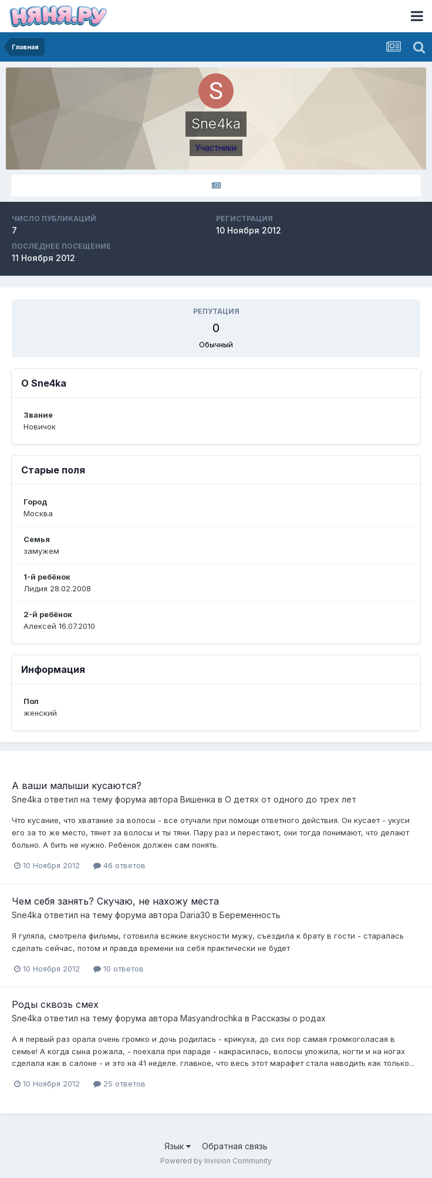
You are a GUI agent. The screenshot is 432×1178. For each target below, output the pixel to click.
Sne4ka (27, 799)
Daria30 (195, 915)
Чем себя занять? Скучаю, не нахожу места (115, 901)
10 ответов (118, 968)
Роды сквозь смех (55, 1004)
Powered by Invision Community (216, 1160)
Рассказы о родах (289, 1018)
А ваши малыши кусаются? (76, 785)
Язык (177, 1146)
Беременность (250, 915)
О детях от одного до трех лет (290, 799)
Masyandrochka (211, 1018)
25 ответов (119, 1083)
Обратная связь (235, 1146)
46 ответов (119, 865)
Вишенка (197, 799)
